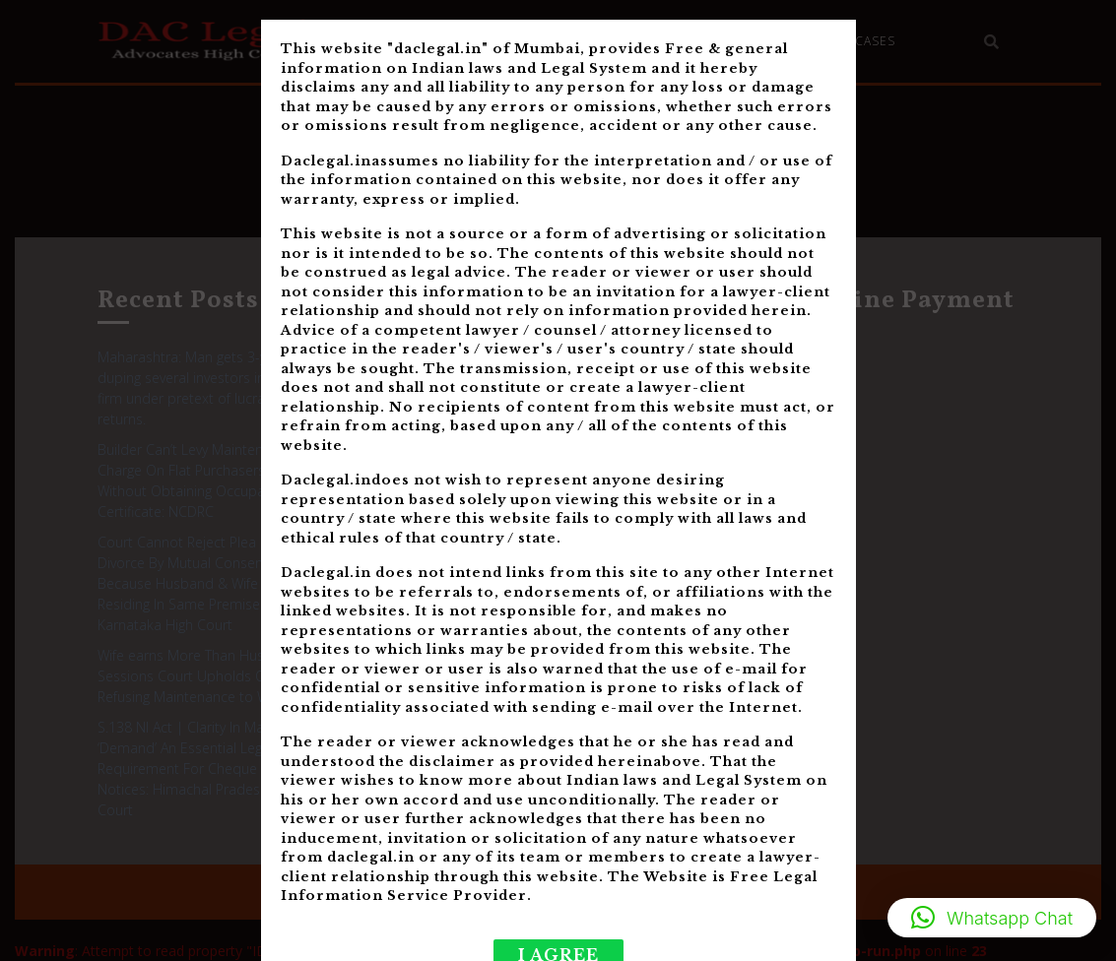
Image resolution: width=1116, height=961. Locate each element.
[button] (991, 917)
